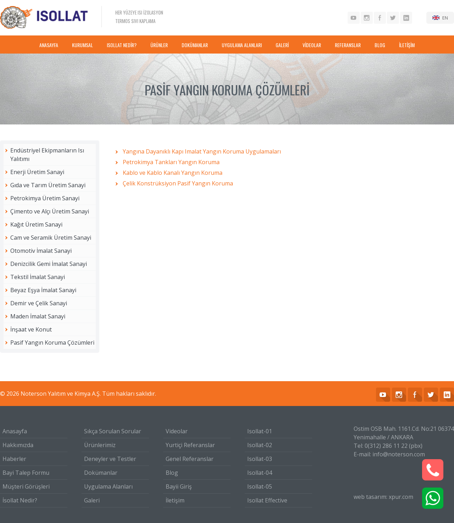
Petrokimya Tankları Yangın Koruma (171, 162)
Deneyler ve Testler (110, 459)
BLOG (380, 45)
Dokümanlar (100, 473)
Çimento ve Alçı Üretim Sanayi (49, 211)
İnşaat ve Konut (31, 329)
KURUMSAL (82, 45)
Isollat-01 (259, 431)
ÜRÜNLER (159, 45)
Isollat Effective (267, 500)
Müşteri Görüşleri (26, 486)
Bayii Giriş (179, 486)
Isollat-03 (259, 459)
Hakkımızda (17, 445)
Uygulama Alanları (108, 486)
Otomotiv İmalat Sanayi (41, 251)
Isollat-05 (259, 486)
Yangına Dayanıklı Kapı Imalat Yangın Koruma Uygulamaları (202, 151)
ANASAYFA (48, 45)
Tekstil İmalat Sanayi (37, 277)
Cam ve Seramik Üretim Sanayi (50, 237)
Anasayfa (14, 431)
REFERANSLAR (348, 45)
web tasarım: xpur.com (383, 497)
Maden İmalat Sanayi (37, 316)
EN (445, 18)
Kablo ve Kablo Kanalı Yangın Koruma (172, 173)
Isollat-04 (259, 473)
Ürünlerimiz (100, 445)
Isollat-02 (259, 445)
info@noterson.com (398, 454)
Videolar (177, 431)
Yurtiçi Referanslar (190, 445)
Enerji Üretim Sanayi (37, 172)
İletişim (175, 500)
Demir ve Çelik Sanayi (38, 303)
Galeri (92, 500)
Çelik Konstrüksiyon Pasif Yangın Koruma (178, 183)
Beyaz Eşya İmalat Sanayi (43, 290)
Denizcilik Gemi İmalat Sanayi (48, 264)
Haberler (14, 459)
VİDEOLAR (312, 45)
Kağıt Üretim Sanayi (36, 224)
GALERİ (282, 45)
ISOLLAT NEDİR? (122, 45)
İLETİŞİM (407, 45)
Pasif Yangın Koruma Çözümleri (52, 342)
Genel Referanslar (190, 459)
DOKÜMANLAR (195, 45)
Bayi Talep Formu (25, 473)
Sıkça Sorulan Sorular (112, 431)
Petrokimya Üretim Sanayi (44, 198)
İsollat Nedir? (19, 500)
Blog (172, 473)
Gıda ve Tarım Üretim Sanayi (47, 185)
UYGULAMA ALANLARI (242, 45)
